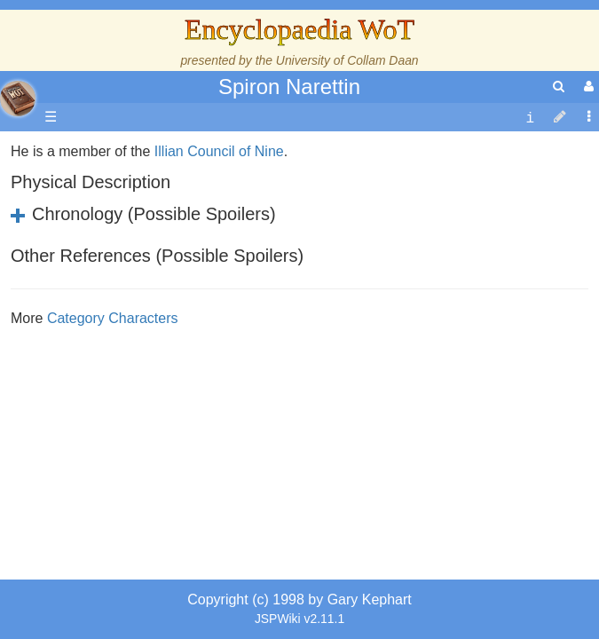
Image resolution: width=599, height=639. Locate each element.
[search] (558, 86)
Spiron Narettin (289, 87)
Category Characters (112, 430)
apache (17, 98)
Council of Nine (235, 263)
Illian (169, 263)
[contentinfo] (529, 117)
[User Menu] (586, 86)
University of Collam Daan (347, 60)
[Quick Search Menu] (558, 86)
